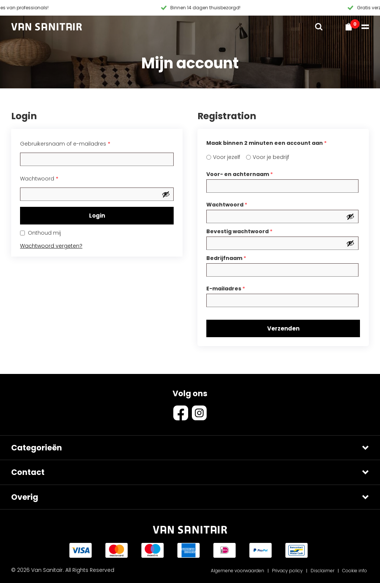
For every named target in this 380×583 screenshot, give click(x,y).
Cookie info (354, 570)
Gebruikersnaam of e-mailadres (65, 143)
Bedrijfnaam (226, 258)
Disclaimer (322, 570)
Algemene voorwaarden (237, 570)
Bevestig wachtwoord (239, 231)
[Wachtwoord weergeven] (166, 194)
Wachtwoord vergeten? (51, 246)
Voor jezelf (226, 157)
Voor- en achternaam (239, 174)
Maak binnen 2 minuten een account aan (266, 143)
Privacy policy (287, 570)
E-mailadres (225, 288)
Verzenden (283, 328)
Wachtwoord (39, 178)
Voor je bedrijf (271, 157)
